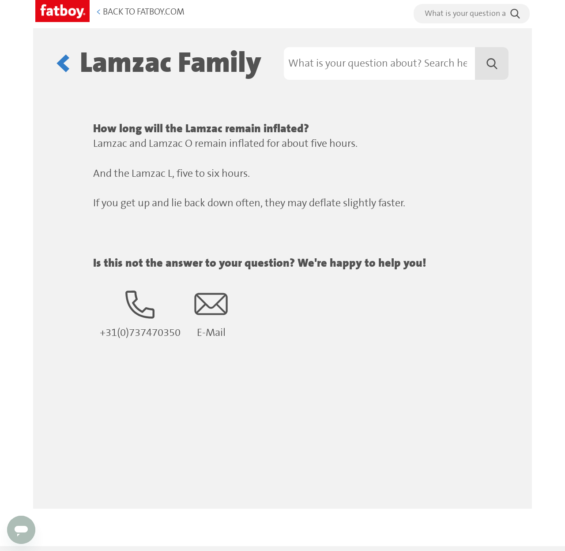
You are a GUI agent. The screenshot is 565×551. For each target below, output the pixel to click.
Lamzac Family (170, 63)
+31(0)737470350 (140, 313)
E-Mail (210, 313)
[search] (472, 13)
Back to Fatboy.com (140, 12)
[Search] (396, 63)
